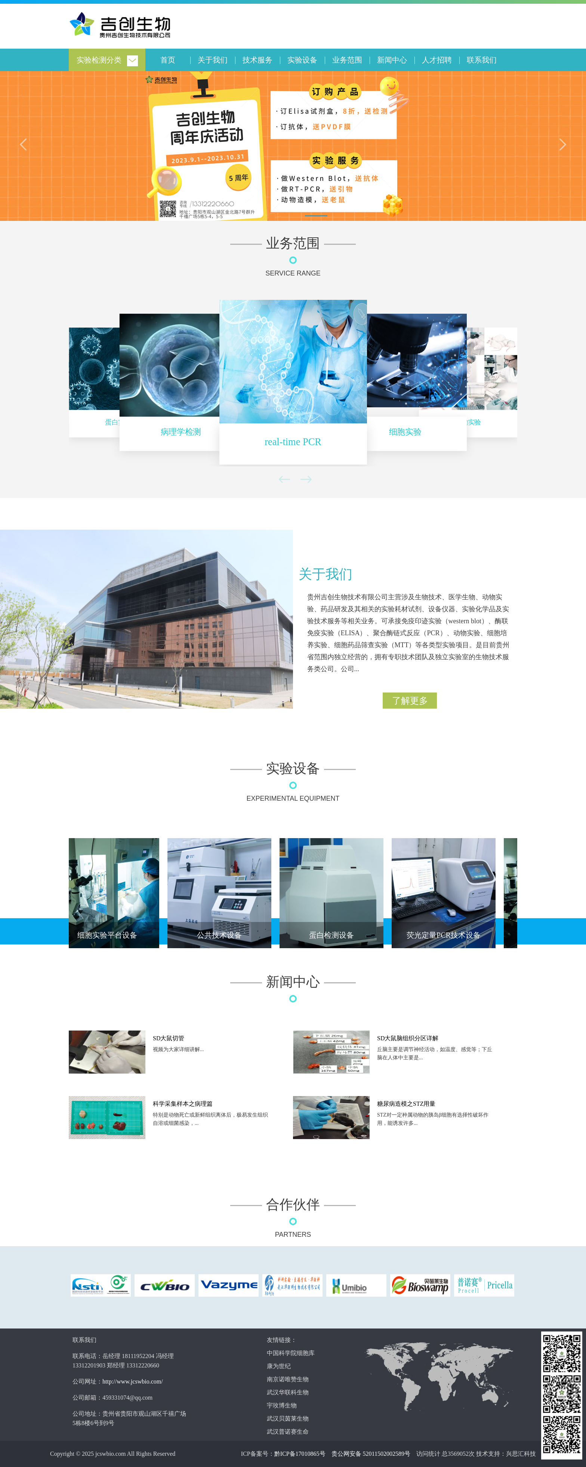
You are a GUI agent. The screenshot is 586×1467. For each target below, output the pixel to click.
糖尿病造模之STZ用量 (406, 1104)
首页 (167, 60)
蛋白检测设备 (333, 935)
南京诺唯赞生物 (288, 1379)
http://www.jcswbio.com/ (132, 1381)
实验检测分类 (99, 60)
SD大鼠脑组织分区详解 (407, 1038)
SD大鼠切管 (168, 1038)
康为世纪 (279, 1366)
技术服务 (257, 60)
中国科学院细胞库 (291, 1353)
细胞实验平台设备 (109, 935)
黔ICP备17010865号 (300, 1454)
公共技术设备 (221, 935)
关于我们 (213, 60)
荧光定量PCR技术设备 (445, 935)
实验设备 (302, 60)
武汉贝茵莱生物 (288, 1418)
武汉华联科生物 (288, 1392)
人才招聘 (437, 60)
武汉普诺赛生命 (288, 1431)
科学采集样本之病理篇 (183, 1104)
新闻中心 (392, 60)
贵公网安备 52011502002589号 (370, 1454)
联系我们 (482, 60)
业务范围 (347, 60)
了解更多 (410, 701)
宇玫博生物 (282, 1405)
